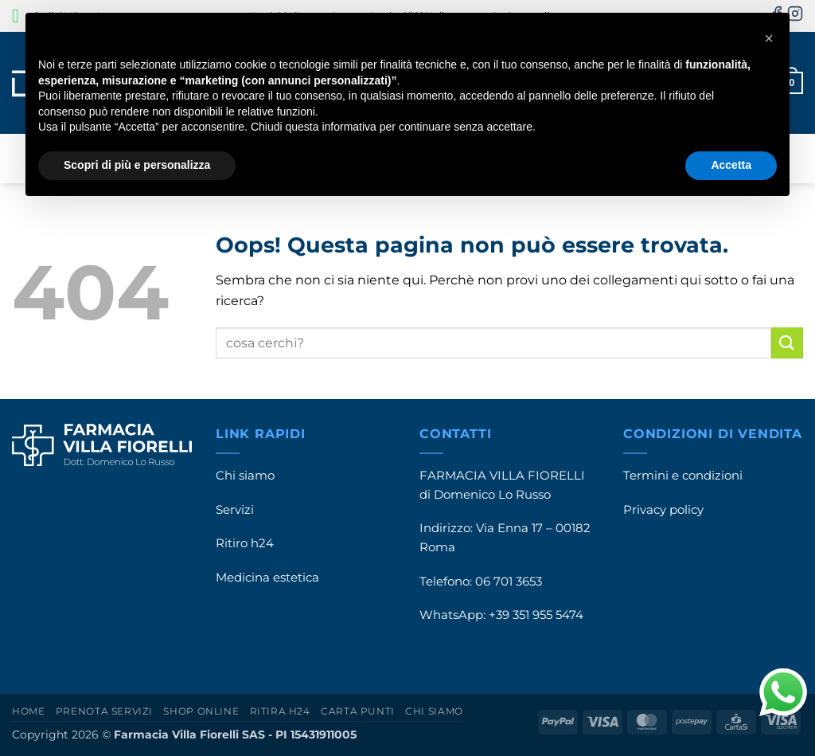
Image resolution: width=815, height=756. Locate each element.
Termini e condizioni (683, 475)
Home (28, 711)
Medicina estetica (267, 577)
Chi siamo (245, 475)
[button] (769, 38)
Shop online (201, 711)
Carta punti (358, 711)
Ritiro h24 (245, 543)
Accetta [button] (731, 165)
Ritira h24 (280, 711)
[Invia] (787, 342)
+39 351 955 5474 (536, 615)
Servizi (235, 510)
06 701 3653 (508, 581)
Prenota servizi (104, 711)
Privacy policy (663, 510)
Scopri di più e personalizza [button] (137, 165)
